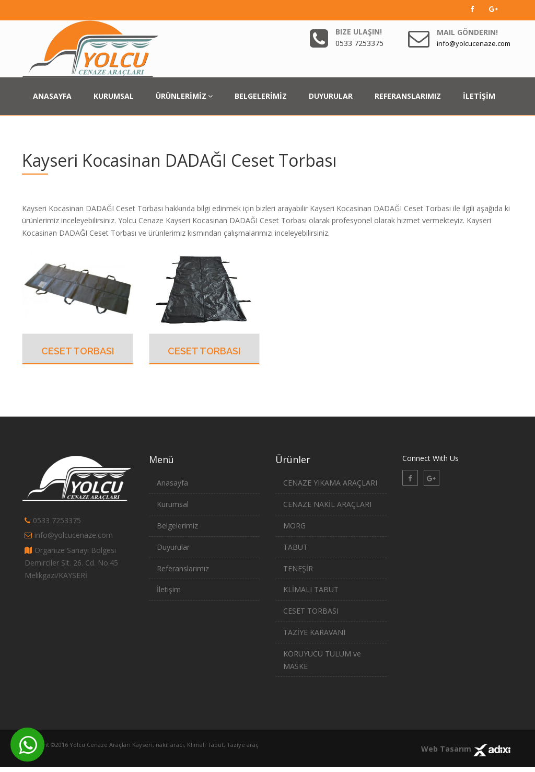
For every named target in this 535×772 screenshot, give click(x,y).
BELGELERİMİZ (261, 96)
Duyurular (173, 547)
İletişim (169, 589)
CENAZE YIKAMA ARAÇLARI (330, 483)
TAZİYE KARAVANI (314, 632)
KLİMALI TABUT (311, 589)
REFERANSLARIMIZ (408, 96)
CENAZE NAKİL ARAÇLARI (327, 504)
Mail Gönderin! (467, 32)
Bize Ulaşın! (358, 32)
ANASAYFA (52, 96)
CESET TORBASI (77, 350)
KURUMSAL (114, 96)
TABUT (295, 547)
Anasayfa (172, 483)
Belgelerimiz (177, 526)
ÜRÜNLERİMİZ (184, 96)
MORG (294, 526)
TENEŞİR (298, 568)
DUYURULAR (331, 96)
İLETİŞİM (479, 96)
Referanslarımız (183, 568)
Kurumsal (173, 504)
